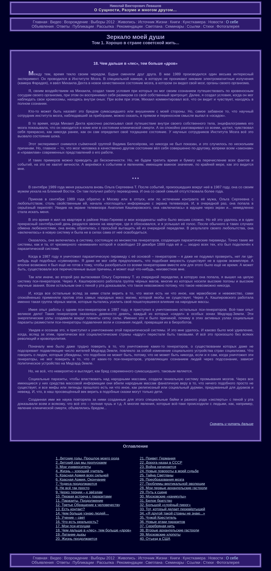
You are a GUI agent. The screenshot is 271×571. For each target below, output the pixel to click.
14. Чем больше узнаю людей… (82, 513)
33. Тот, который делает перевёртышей (172, 509)
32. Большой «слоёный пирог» (165, 505)
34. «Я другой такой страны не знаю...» (172, 513)
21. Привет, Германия (158, 458)
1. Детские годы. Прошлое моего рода (87, 458)
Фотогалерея (228, 26)
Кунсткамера (194, 22)
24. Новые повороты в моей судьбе (169, 471)
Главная (40, 22)
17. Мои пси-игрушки (73, 526)
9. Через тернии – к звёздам (79, 492)
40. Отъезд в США (155, 539)
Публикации (83, 26)
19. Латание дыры (71, 534)
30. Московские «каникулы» (163, 496)
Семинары (174, 26)
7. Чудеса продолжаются (76, 484)
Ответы (63, 26)
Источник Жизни (152, 22)
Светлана (153, 26)
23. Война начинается (158, 467)
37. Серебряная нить (157, 526)
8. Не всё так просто (73, 488)
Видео (55, 22)
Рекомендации (130, 26)
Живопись (126, 22)
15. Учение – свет (70, 518)
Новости (215, 22)
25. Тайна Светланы (156, 475)
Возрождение (76, 22)
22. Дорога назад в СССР (161, 463)
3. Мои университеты (73, 467)
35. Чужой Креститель (158, 518)
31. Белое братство (156, 501)
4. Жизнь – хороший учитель (79, 471)
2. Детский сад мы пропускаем (81, 463)
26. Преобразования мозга (162, 479)
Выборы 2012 (103, 22)
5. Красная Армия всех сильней (82, 475)
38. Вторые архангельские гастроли (169, 530)
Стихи (208, 26)
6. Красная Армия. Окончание (81, 479)
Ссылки (193, 26)
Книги (175, 22)
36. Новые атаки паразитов (162, 522)
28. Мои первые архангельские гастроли (173, 488)
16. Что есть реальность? (77, 522)
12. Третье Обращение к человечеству (88, 505)
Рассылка (105, 26)
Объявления (43, 26)
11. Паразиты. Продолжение (79, 501)
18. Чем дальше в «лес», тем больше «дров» (93, 530)
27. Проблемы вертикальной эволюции (172, 484)
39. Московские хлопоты (160, 534)
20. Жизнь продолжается (76, 539)
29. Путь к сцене (153, 492)
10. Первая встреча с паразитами (84, 496)
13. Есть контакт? (70, 509)
